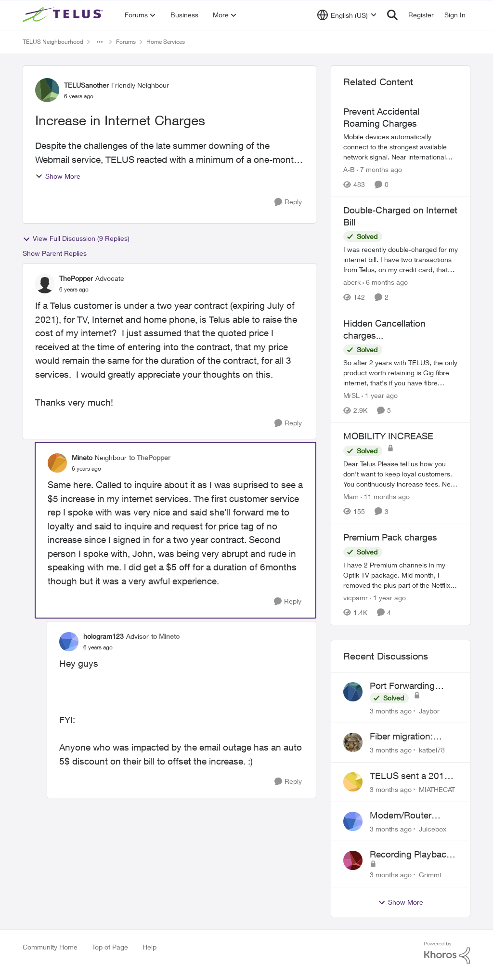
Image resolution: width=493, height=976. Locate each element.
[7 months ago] (379, 169)
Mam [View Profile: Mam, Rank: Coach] (351, 496)
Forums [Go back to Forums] (126, 41)
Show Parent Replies (55, 253)
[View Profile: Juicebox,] (353, 821)
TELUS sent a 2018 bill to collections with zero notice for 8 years (413, 776)
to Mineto (165, 636)
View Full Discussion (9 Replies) (76, 238)
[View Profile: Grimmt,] (353, 860)
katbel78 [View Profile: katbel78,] (432, 750)
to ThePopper (149, 457)
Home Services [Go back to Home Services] (165, 41)
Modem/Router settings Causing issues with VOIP (404, 815)
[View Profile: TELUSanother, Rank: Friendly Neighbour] (47, 90)
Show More (57, 176)
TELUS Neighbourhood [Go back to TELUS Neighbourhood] (53, 41)
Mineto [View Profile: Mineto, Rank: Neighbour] (82, 457)
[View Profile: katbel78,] (353, 742)
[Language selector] (347, 15)
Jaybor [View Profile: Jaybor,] (429, 710)
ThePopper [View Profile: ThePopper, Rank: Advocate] (76, 278)
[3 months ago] (391, 710)
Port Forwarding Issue (402, 686)
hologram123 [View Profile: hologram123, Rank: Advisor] (103, 636)
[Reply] (288, 202)
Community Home (50, 947)
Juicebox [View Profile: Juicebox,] (432, 828)
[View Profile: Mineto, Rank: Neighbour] (57, 463)
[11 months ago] (385, 496)
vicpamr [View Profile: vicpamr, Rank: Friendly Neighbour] (355, 598)
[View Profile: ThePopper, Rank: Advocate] (44, 283)
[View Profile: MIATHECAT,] (353, 781)
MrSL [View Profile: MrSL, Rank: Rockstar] (351, 395)
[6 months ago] (385, 282)
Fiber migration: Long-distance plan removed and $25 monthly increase (409, 736)
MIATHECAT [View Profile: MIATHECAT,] (437, 789)
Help (149, 947)
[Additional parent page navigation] (99, 42)
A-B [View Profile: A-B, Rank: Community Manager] (349, 169)
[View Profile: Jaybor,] (353, 691)
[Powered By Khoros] (447, 953)
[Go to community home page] (64, 15)
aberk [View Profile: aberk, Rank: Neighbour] (352, 282)
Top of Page (110, 947)
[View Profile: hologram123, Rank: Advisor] (68, 641)
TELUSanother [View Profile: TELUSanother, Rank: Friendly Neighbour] (86, 85)
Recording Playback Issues (410, 854)
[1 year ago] (380, 395)
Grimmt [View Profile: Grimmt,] (430, 874)
